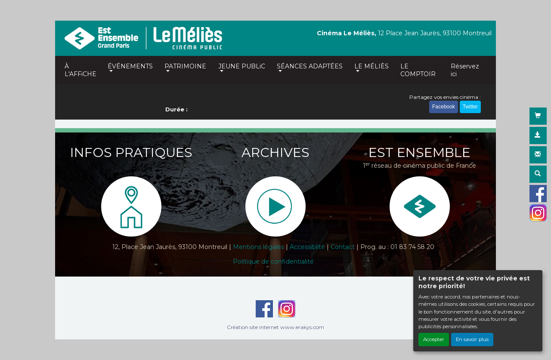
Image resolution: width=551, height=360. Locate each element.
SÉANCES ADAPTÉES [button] (310, 66)
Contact (343, 247)
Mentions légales (258, 247)
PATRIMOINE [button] (185, 66)
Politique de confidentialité (273, 261)
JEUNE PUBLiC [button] (241, 66)
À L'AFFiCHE (80, 70)
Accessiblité (307, 247)
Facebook (443, 107)
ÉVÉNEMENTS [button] (130, 66)
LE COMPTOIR (418, 70)
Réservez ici (465, 70)
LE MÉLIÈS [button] (371, 66)
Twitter (470, 107)
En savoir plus (472, 339)
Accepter (433, 339)
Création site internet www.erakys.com (275, 327)
